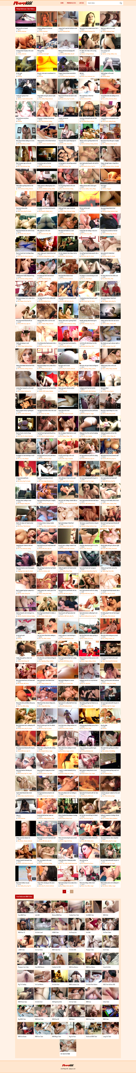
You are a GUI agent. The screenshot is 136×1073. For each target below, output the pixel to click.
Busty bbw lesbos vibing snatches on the (68, 725)
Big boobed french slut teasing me (88, 568)
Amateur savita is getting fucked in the (89, 140)
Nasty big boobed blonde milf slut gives (25, 748)
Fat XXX (88, 932)
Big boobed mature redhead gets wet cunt (89, 613)
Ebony (66, 76)
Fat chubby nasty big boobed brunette (46, 208)
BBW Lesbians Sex (74, 984)
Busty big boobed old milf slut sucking (67, 658)
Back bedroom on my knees (22, 118)
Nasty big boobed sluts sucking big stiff (25, 725)
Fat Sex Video (39, 950)
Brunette (86, 166)
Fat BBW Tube (90, 915)
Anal (49, 571)
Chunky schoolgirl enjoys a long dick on (109, 163)
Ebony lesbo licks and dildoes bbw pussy (25, 703)
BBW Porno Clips (22, 1002)
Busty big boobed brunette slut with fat (89, 163)
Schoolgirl (117, 166)
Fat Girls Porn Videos (91, 984)
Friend (112, 31)
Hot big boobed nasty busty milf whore (89, 410)
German (47, 391)
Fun (30, 391)
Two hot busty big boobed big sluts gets (46, 433)
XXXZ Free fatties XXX (109, 984)
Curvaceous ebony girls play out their (88, 118)
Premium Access (71, 3)
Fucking (50, 121)
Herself (72, 54)
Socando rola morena (63, 118)
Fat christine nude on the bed (44, 163)
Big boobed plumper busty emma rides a (25, 298)
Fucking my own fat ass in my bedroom (88, 680)
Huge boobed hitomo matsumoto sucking (68, 95)
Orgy (107, 571)
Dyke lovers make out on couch (108, 28)
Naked (66, 54)
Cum (87, 436)
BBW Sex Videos (90, 967)
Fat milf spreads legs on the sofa (66, 455)
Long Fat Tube (107, 1036)
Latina (103, 233)
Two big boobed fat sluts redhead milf (46, 298)
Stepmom (70, 458)
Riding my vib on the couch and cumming (89, 433)
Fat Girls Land (39, 932)
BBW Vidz (105, 915)
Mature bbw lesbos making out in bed (67, 748)
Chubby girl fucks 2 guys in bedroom (67, 208)
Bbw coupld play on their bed (86, 95)
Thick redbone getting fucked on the (24, 185)
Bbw (82, 99)
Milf (39, 233)
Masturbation (72, 76)
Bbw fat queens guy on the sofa (23, 163)
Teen (40, 99)
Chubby (112, 54)
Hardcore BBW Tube (91, 1036)
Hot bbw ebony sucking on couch (23, 500)
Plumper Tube (90, 950)
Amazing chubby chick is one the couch (46, 320)
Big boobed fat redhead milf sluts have (68, 703)
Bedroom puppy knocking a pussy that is (89, 725)
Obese (89, 99)
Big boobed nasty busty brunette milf (67, 298)
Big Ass (112, 391)
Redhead (45, 188)
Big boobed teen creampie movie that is (89, 28)
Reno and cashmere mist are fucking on (67, 793)
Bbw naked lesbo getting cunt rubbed (109, 748)
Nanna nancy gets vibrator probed (66, 388)
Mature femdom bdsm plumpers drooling (68, 815)
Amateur (20, 31)
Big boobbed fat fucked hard (107, 253)
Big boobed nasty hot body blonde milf (46, 545)
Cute (93, 76)
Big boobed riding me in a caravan (66, 680)
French (88, 571)
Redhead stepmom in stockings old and (110, 815)
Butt (105, 391)
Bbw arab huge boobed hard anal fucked (46, 568)
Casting (87, 54)
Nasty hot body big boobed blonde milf (110, 523)
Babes (40, 144)
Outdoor (45, 571)
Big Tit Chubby (22, 984)
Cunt (92, 751)
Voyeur (66, 413)
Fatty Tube (106, 1002)
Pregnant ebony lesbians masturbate (67, 73)
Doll (114, 346)
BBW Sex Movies (73, 967)
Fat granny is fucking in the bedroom (45, 118)
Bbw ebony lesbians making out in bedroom (25, 140)
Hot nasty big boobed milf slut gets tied (89, 478)
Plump (46, 99)
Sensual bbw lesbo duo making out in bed (110, 95)
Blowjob (62, 99)
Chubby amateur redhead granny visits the (46, 185)
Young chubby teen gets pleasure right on (46, 95)
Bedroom (24, 31)
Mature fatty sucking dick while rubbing (46, 748)
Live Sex (81, 3)
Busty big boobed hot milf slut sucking (89, 590)
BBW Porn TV (21, 932)
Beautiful (49, 144)
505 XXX (37, 915)
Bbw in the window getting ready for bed (110, 770)
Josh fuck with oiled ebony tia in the (88, 343)
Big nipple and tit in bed (64, 365)
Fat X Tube (106, 950)
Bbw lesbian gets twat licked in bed (45, 680)
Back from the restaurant (22, 28)
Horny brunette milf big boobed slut (67, 613)
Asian (85, 548)
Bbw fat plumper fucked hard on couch (67, 433)
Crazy (53, 256)
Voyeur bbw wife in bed (64, 410)
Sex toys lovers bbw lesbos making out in (46, 635)
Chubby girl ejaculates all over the (108, 433)
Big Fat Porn (72, 1036)
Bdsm (103, 121)
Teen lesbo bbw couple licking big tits (67, 140)
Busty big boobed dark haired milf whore (89, 500)
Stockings (106, 818)
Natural (86, 31)
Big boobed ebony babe (21, 208)
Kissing (113, 121)
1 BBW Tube (21, 950)
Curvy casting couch (105, 50)
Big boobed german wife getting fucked (46, 388)
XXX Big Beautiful (57, 1002)
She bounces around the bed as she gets (89, 523)
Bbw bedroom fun (84, 860)
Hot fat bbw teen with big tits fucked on (89, 815)
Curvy (115, 54)
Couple (23, 99)
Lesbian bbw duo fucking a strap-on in (88, 230)
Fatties (112, 166)
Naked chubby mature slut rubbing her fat (110, 883)
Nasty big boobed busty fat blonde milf (25, 680)
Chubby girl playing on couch (22, 343)
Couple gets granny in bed (22, 95)
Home (62, 3)
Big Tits (69, 99)
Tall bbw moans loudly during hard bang (25, 275)
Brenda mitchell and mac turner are (45, 815)
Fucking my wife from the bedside (87, 388)
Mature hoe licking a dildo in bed (87, 883)
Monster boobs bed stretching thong (24, 253)
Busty (65, 99)
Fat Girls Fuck (38, 1002)
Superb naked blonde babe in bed (24, 793)
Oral (29, 503)
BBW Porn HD (55, 1019)
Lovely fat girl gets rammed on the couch (110, 793)
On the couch (19, 73)
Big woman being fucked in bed (108, 208)
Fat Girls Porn (55, 984)
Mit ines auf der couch (85, 208)
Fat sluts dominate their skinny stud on (68, 253)
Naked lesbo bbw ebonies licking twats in (46, 703)
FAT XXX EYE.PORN (65, 1054)
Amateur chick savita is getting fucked (67, 320)
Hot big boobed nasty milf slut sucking (89, 455)
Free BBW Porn (22, 915)
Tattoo (91, 188)
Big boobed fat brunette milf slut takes (89, 793)
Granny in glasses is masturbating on (67, 635)
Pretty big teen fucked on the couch (109, 658)
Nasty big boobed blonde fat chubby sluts (46, 613)
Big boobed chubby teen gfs (22, 883)
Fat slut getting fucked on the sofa (67, 185)
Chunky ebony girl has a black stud (24, 658)
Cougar (92, 413)
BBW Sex (88, 1002)
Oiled (93, 346)
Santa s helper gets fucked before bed (46, 253)
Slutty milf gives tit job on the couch (67, 478)
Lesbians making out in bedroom (44, 28)
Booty (108, 391)
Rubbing (113, 751)
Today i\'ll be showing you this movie (45, 883)
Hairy (61, 31)
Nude (69, 54)
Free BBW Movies (39, 967)
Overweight (46, 54)
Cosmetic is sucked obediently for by (67, 770)
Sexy (91, 323)
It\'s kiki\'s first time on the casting (88, 50)
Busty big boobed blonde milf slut (24, 320)
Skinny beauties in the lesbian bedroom (46, 140)
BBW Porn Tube (90, 1019)
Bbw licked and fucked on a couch (66, 230)
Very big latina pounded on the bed (109, 230)
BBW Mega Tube (56, 1036)
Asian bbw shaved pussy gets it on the (89, 545)
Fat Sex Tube (72, 1002)
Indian (106, 616)
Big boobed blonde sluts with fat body (25, 230)
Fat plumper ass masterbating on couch (89, 275)
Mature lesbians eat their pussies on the (89, 658)
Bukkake (51, 391)
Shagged (109, 188)
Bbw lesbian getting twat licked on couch (89, 703)
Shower (25, 841)
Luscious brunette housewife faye (24, 860)
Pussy (91, 638)
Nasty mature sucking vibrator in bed (88, 770)
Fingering (86, 368)
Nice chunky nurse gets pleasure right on (110, 343)
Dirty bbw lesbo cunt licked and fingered (46, 658)
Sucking (114, 683)
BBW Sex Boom (22, 1036)
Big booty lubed (104, 388)
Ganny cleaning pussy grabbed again (88, 748)
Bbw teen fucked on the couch (44, 860)
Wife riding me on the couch (43, 230)
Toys (88, 233)
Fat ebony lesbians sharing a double (45, 523)
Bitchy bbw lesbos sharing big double (67, 860)
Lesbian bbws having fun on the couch (24, 388)
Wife (50, 233)
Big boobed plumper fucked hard (108, 298)
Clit (91, 548)
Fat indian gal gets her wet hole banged (110, 613)
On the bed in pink (20, 635)
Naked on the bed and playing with (67, 50)
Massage (83, 346)
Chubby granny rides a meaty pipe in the (46, 590)
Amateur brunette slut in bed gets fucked (25, 613)
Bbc (29, 593)
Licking (110, 121)
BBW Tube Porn (56, 950)
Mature (82, 616)
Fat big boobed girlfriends (22, 478)
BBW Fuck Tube (39, 1019)
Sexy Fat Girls (107, 967)
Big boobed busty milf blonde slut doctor (68, 590)
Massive (115, 233)
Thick (42, 121)
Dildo (91, 233)
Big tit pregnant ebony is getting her (24, 410)
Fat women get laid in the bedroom (45, 275)
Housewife (43, 233)
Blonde (82, 76)
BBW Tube (106, 1019)
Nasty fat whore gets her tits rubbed (46, 725)
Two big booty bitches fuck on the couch (46, 410)
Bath (68, 31)
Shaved (88, 548)
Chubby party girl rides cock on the (109, 568)
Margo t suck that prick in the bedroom (110, 680)
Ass (84, 278)
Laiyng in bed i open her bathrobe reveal (68, 28)
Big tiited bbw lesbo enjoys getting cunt (89, 635)
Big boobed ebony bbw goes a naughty (110, 140)
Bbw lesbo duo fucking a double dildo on (68, 500)
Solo (61, 76)
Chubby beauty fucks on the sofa (108, 365)
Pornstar (83, 188)
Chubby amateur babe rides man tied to (110, 320)
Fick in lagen (103, 185)
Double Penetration (72, 503)
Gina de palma (104, 725)
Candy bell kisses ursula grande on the (109, 118)
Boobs (82, 31)
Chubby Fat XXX (56, 967)
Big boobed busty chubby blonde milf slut (89, 838)
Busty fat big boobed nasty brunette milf (68, 343)
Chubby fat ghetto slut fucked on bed (67, 568)
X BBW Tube (55, 932)
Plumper (90, 278)
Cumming (90, 436)
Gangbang (20, 571)
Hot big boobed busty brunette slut (45, 793)
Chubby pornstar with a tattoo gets (88, 185)
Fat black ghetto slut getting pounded (67, 163)
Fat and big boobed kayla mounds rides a (89, 253)
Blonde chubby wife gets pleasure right (110, 545)
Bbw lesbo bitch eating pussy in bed (109, 635)
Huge (29, 166)
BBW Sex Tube (39, 1036)
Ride (47, 233)
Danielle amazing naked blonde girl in (88, 320)
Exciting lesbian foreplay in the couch (24, 50)
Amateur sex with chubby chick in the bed (110, 500)
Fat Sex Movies (39, 984)
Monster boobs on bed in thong (23, 433)
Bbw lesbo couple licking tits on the (109, 410)
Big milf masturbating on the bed (45, 478)
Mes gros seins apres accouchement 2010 (46, 73)
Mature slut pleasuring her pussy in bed (68, 838)
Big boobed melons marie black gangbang (25, 568)
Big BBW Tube (22, 1019)
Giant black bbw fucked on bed (66, 275)
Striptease (107, 144)
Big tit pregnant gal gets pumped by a (25, 590)
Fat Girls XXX (72, 950)
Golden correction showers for (23, 838)
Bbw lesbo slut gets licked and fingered (89, 365)
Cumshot (41, 391)
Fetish (106, 121)
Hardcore (96, 144)
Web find (82, 73)
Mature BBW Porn (57, 915)
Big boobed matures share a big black (109, 838)
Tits (94, 31)
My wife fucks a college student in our (67, 545)
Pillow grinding (40, 50)
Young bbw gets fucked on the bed (24, 545)
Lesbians (41, 31)
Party (110, 571)
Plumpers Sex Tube (23, 967)
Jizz (84, 436)
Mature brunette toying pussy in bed (45, 770)
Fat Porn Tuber (107, 932)
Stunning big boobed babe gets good (88, 298)
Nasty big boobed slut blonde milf (109, 478)
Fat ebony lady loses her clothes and (109, 275)
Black (64, 76)
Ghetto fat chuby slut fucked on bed (24, 523)
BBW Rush (72, 1019)
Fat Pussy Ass (73, 932)
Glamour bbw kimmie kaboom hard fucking (25, 365)
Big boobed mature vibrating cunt (24, 770)
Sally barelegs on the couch (107, 73)
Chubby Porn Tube (74, 915)
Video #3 (18, 815)
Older (31, 99)
